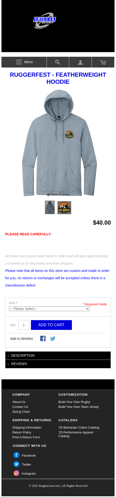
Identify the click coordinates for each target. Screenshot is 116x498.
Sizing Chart (21, 411)
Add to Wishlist (21, 339)
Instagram (29, 473)
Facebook (29, 455)
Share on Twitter (53, 339)
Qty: (13, 325)
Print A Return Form (26, 437)
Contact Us (20, 407)
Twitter (26, 464)
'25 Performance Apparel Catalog (75, 434)
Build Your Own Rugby (74, 402)
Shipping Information (26, 427)
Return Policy (21, 432)
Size (12, 303)
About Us (18, 402)
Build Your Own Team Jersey (78, 407)
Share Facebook (43, 339)
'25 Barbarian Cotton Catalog (78, 427)
